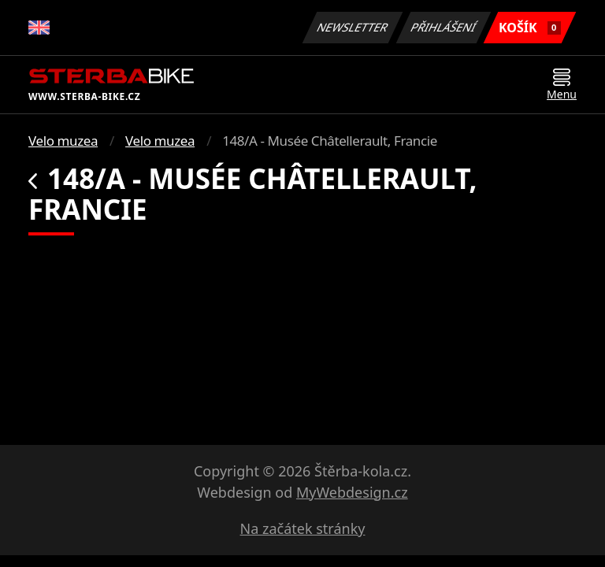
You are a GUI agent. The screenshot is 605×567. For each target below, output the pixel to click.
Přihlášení (443, 27)
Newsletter (352, 27)
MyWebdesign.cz (352, 492)
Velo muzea (63, 141)
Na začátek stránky (303, 528)
